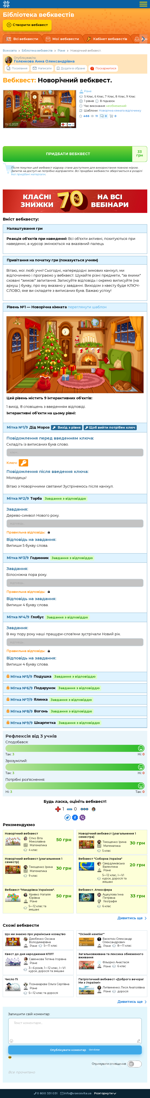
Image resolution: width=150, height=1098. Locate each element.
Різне (61, 50)
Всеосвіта (10, 50)
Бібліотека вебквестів (37, 50)
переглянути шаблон (87, 307)
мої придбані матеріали (28, 174)
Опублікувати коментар (75, 1050)
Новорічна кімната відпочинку (120, 110)
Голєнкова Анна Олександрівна (44, 61)
